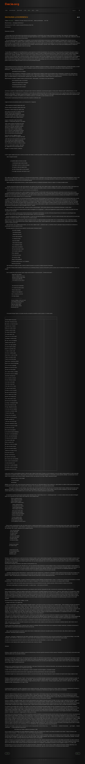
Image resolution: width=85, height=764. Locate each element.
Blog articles (11, 20)
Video (33, 10)
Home (6, 10)
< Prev (7, 753)
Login (25, 10)
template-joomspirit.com (84, 758)
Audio (37, 10)
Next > (77, 753)
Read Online (19, 10)
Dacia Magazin (12, 10)
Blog (29, 10)
